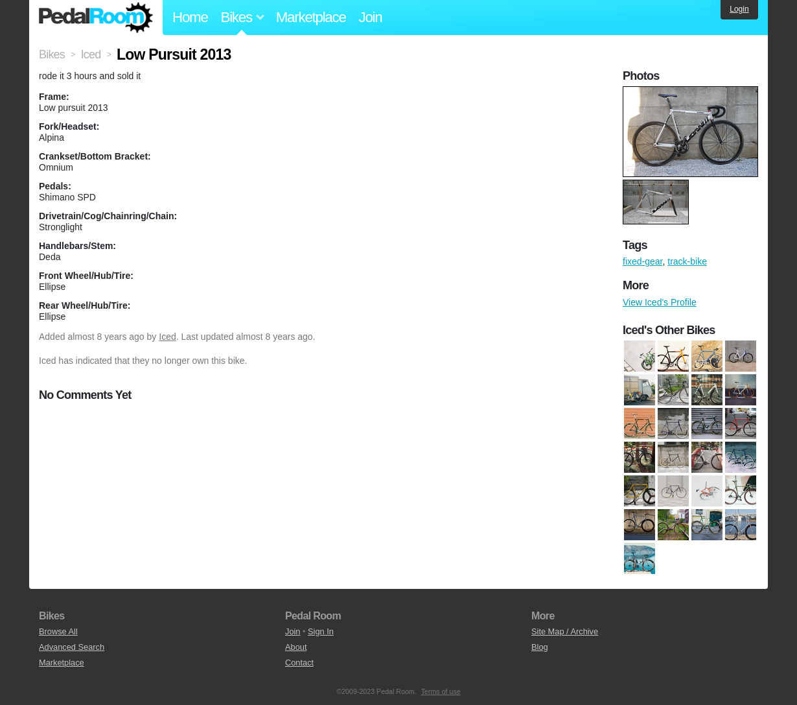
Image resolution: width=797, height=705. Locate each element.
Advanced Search (71, 647)
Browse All (58, 631)
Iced (167, 336)
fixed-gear (642, 261)
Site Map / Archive (564, 631)
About (295, 647)
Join (370, 17)
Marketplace (311, 17)
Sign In (321, 631)
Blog (539, 647)
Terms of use (441, 691)
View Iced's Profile (660, 302)
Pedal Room (96, 17)
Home (190, 17)
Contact (299, 662)
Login (739, 9)
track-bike (687, 261)
